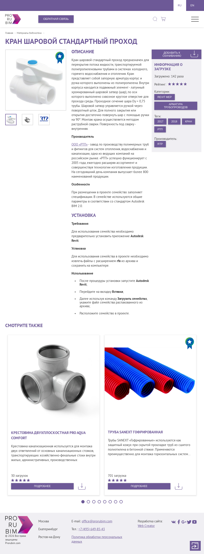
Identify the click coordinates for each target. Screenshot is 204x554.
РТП (176, 131)
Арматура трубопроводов (176, 106)
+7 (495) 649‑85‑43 (91, 529)
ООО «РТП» (79, 145)
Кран (161, 131)
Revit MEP (165, 97)
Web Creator (146, 526)
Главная (9, 33)
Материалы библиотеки (29, 33)
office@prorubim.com (97, 522)
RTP (160, 146)
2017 (161, 122)
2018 (175, 122)
